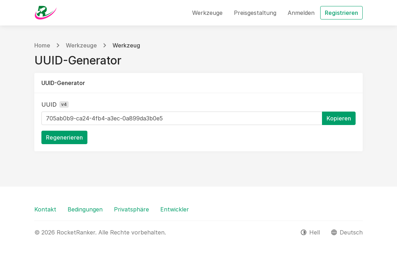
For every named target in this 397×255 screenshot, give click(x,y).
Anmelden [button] (301, 12)
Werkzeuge (81, 45)
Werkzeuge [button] (207, 12)
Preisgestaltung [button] (255, 12)
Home (42, 45)
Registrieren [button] (341, 12)
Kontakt (45, 209)
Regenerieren (64, 137)
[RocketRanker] (45, 13)
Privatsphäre (131, 209)
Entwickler (174, 209)
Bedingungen (85, 209)
